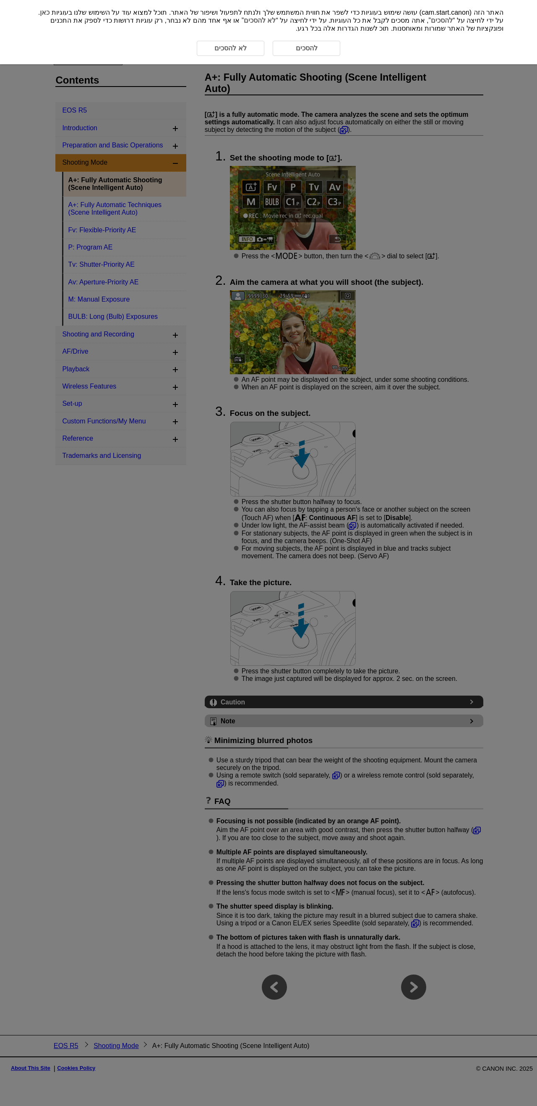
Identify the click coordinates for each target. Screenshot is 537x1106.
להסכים (442, 20)
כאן (45, 12)
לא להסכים (260, 20)
